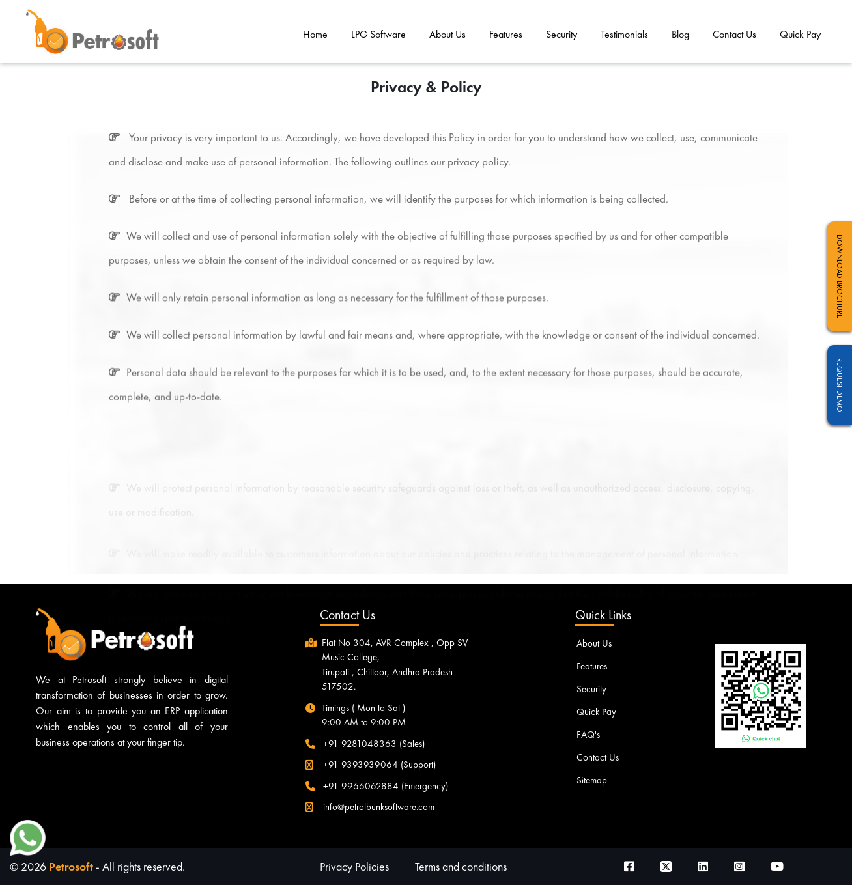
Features (505, 34)
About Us (447, 34)
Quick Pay (800, 34)
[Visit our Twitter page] (666, 866)
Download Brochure (839, 276)
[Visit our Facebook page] (629, 866)
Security (561, 34)
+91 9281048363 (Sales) (374, 743)
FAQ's (588, 734)
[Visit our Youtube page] (777, 866)
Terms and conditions (461, 866)
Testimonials (624, 34)
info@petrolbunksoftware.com (378, 806)
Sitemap (591, 780)
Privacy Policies (354, 866)
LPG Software (378, 34)
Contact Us (734, 34)
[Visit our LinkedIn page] (703, 866)
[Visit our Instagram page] (739, 866)
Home (315, 34)
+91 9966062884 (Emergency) (385, 786)
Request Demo (839, 385)
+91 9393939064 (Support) (379, 764)
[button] (28, 836)
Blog (680, 34)
